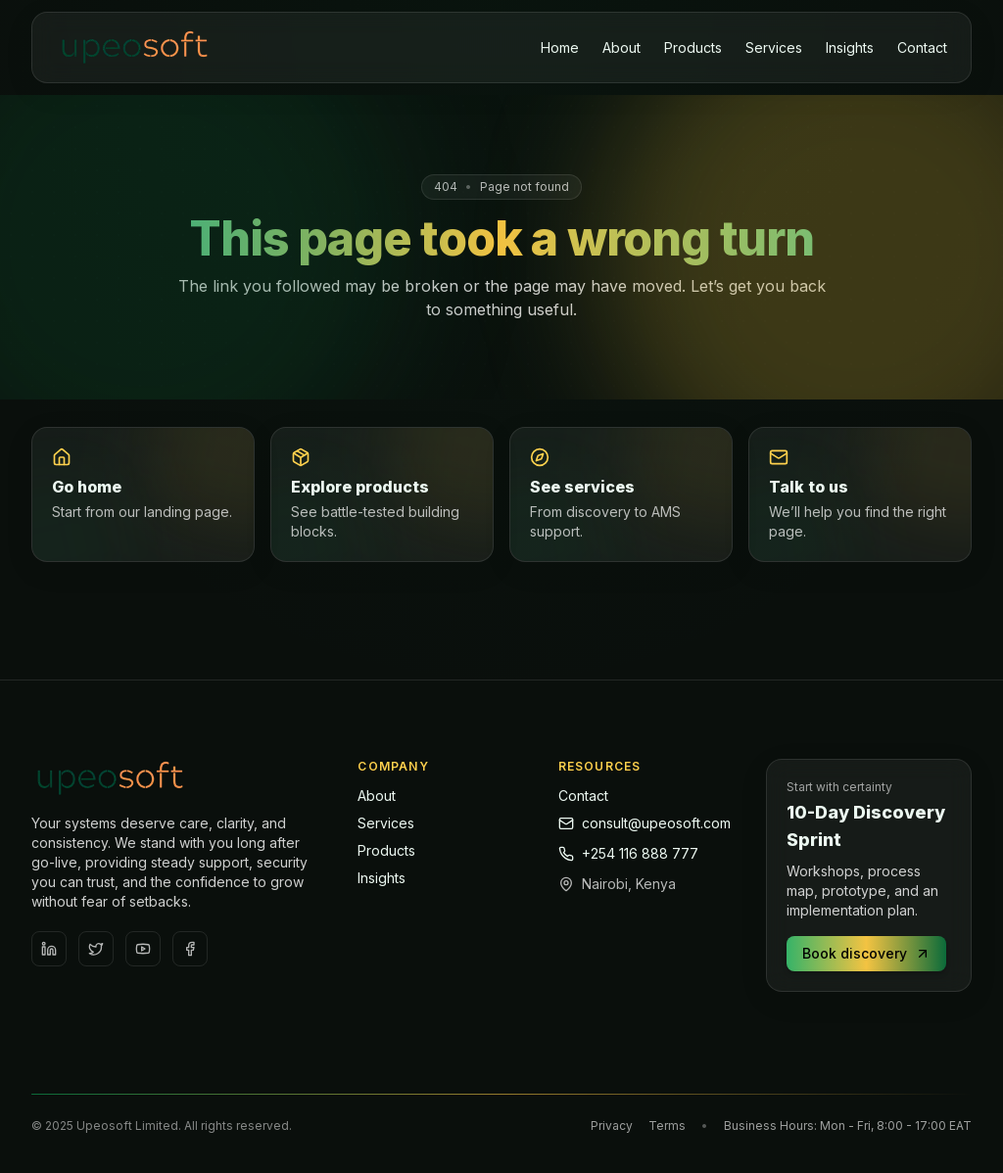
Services (773, 47)
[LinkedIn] (49, 948)
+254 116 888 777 (628, 853)
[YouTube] (143, 948)
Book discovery (866, 953)
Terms (667, 1125)
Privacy (612, 1125)
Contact (922, 47)
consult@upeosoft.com (644, 823)
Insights (850, 47)
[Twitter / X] (96, 948)
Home (560, 47)
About (621, 47)
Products (693, 47)
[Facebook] (190, 948)
